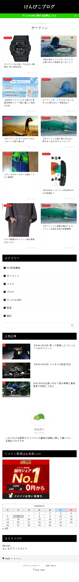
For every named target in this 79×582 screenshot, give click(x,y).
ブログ (10, 291)
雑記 (9, 315)
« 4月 (5, 528)
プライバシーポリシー (31, 566)
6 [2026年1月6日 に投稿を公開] (18, 516)
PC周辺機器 (13, 267)
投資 (9, 307)
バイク (10, 284)
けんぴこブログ (39, 6)
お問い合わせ (51, 566)
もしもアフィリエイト (14, 548)
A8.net (6, 545)
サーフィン (13, 276)
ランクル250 (14, 299)
